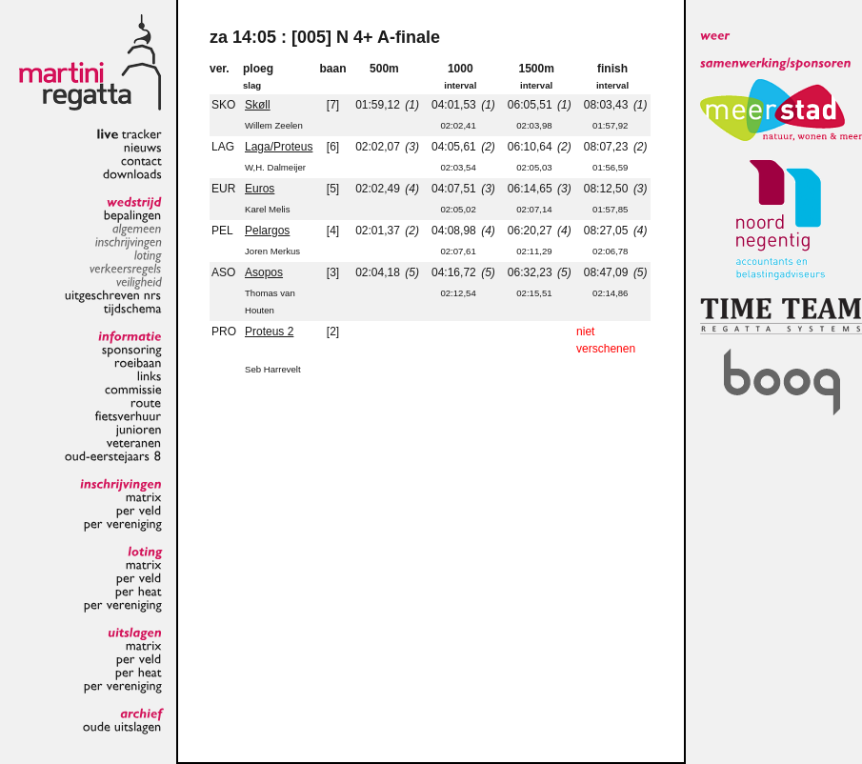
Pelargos (267, 230)
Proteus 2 (269, 331)
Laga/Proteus (278, 146)
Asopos (264, 272)
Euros (259, 188)
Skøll (258, 104)
